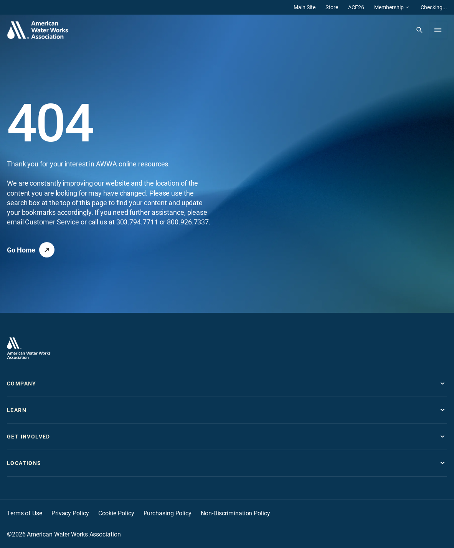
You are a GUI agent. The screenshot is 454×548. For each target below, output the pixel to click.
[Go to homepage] (29, 348)
